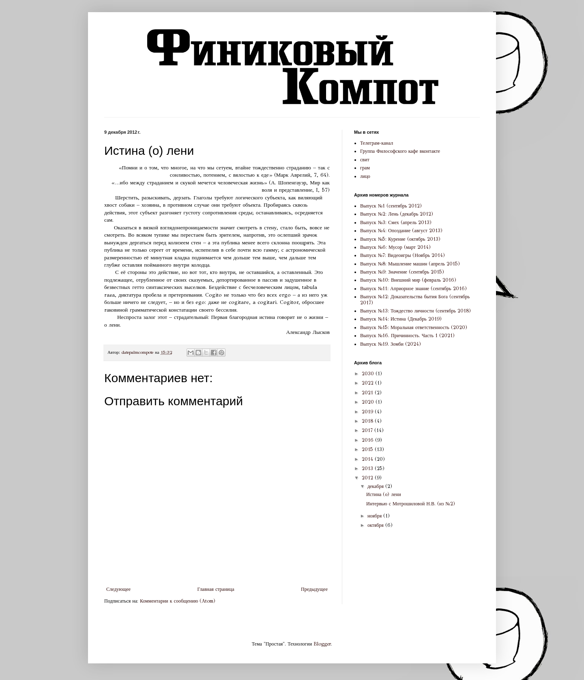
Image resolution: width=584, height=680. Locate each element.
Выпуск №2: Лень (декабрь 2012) (396, 214)
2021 (368, 393)
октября (376, 525)
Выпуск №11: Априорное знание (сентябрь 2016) (413, 288)
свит (364, 160)
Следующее (118, 589)
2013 (368, 468)
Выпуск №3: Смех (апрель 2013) (396, 222)
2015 (368, 449)
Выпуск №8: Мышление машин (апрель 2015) (410, 264)
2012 (368, 478)
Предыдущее (314, 589)
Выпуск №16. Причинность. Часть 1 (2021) (407, 335)
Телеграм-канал (376, 143)
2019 (368, 412)
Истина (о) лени (383, 494)
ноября (375, 516)
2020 (369, 402)
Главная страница (216, 589)
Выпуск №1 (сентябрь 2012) (391, 206)
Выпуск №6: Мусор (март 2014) (395, 247)
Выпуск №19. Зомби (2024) (390, 344)
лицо (365, 176)
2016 (368, 440)
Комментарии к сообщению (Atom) (177, 601)
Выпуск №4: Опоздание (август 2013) (401, 230)
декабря (376, 486)
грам (365, 168)
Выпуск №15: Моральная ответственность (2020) (413, 327)
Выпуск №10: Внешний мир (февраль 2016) (408, 280)
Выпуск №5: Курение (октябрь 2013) (400, 239)
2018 (368, 421)
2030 (369, 373)
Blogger (322, 644)
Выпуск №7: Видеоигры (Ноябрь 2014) (402, 255)
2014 (368, 459)
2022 (368, 383)
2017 (368, 430)
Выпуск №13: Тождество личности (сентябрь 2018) (415, 311)
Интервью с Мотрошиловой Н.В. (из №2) (410, 504)
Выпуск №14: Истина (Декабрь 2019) (401, 319)
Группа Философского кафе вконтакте (400, 151)
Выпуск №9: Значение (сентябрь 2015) (402, 272)
